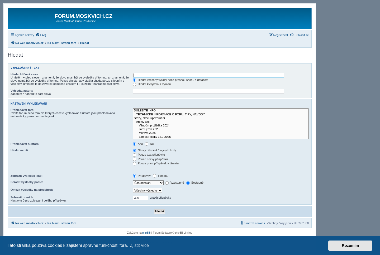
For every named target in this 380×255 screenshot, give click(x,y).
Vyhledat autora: (22, 90)
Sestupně (195, 182)
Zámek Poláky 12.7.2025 (220, 137)
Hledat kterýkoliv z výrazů (152, 84)
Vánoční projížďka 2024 (220, 125)
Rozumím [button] (350, 245)
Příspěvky (141, 175)
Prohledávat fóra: (22, 109)
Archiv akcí (220, 122)
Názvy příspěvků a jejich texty (154, 150)
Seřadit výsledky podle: (27, 182)
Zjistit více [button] (139, 245)
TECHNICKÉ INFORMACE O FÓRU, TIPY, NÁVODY (220, 114)
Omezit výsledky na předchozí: (32, 189)
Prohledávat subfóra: (25, 143)
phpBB (146, 232)
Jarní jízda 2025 (220, 129)
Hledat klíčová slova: (25, 74)
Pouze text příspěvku (149, 154)
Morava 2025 (220, 133)
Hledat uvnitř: (20, 150)
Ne (149, 143)
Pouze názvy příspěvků (150, 159)
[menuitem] (41, 35)
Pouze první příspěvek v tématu (156, 163)
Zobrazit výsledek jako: (26, 175)
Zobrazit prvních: (22, 197)
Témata (160, 175)
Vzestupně (174, 182)
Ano (138, 143)
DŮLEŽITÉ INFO (220, 110)
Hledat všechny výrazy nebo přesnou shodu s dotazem (170, 79)
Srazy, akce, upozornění (220, 118)
